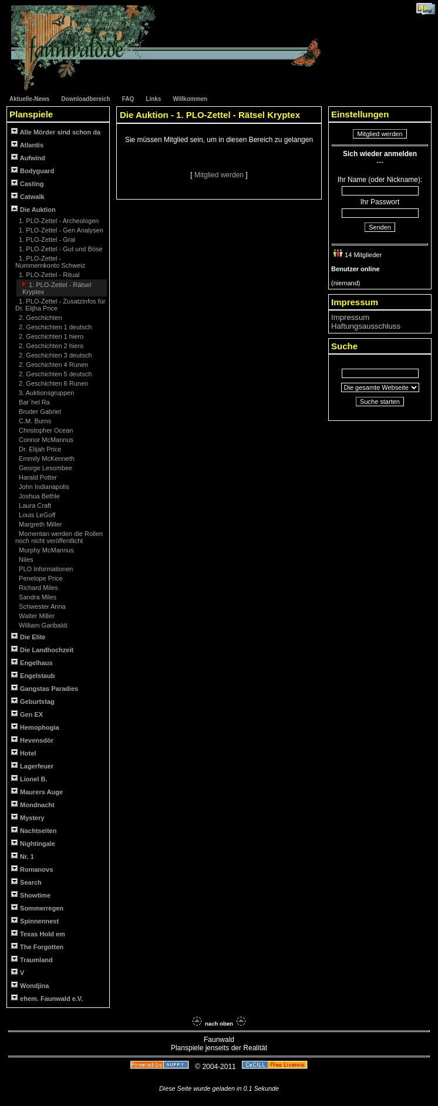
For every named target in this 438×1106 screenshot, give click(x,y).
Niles (25, 559)
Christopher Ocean (45, 430)
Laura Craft (34, 505)
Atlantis (27, 145)
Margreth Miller (39, 524)
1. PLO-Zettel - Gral (46, 239)
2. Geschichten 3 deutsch (54, 355)
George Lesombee (44, 467)
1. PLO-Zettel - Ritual (48, 274)
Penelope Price (40, 578)
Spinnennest (35, 921)
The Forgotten (37, 946)
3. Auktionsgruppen (45, 392)
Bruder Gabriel (39, 411)
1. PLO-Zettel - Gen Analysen (60, 230)
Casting (27, 183)
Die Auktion (33, 209)
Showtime (30, 895)
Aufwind (28, 157)
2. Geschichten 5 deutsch (54, 373)
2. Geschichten (39, 317)
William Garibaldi (42, 625)
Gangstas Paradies (44, 688)
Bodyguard (32, 170)
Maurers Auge (37, 791)
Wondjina (30, 985)
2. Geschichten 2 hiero (50, 345)
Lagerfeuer (32, 766)
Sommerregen (37, 908)
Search (26, 882)
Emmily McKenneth (46, 458)
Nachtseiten (33, 830)
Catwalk (28, 196)
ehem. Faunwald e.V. (47, 998)
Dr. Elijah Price (39, 449)
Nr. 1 (22, 856)
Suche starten (380, 401)
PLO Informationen (45, 568)
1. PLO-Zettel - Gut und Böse (60, 248)
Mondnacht (33, 804)
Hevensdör (32, 740)
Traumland (32, 959)
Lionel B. (29, 779)
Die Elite (28, 636)
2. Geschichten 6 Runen (52, 383)
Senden (380, 227)
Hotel (23, 753)
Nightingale (33, 843)
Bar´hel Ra (33, 402)
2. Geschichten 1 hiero (50, 336)
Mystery (28, 817)
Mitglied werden (219, 175)
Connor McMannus (45, 439)
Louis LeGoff (36, 514)
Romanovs (32, 869)
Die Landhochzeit (42, 649)
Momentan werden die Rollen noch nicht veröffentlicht (59, 537)
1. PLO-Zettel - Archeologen (58, 220)
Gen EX (27, 714)
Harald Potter (37, 477)
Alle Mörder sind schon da (55, 132)
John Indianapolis (43, 486)
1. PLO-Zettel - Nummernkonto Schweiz (50, 262)
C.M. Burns (34, 420)
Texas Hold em (38, 934)
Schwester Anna (41, 606)
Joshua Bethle (38, 496)
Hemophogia (35, 727)
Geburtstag (33, 701)
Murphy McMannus (45, 550)
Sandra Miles (36, 597)
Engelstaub (33, 675)
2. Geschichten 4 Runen (52, 364)
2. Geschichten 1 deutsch (54, 327)
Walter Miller (36, 615)
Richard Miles (37, 587)
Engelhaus (32, 662)
